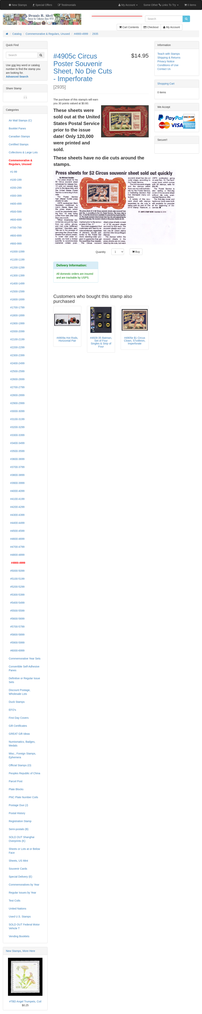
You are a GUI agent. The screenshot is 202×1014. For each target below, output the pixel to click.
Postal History (17, 813)
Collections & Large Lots (23, 152)
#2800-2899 (17, 395)
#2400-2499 (17, 363)
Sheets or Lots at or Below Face (24, 850)
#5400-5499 (17, 602)
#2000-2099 (17, 331)
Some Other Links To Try (161, 4)
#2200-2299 (17, 347)
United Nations (17, 908)
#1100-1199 (17, 259)
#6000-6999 (17, 650)
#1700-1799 (17, 307)
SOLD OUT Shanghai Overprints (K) (21, 839)
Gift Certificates (18, 725)
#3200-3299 (17, 427)
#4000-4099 (17, 490)
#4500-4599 (17, 530)
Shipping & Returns (168, 57)
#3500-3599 (17, 451)
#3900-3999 (17, 482)
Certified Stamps (18, 144)
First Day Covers (19, 717)
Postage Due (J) (18, 805)
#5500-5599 (17, 610)
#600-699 (15, 219)
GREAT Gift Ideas (19, 733)
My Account (171, 27)
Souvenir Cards (18, 868)
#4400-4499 (17, 522)
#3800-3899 (17, 475)
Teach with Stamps (168, 53)
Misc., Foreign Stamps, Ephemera (22, 755)
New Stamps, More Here (20, 950)
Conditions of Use (168, 65)
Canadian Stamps (19, 136)
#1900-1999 (17, 323)
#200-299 (15, 187)
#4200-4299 (17, 506)
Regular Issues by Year (22, 892)
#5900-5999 (17, 642)
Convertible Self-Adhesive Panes (24, 668)
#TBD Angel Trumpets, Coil (25, 1001)
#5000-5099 (17, 570)
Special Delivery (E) (20, 876)
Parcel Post (15, 781)
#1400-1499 (17, 283)
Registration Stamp (20, 821)
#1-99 (13, 171)
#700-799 (15, 227)
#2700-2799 (17, 387)
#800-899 (15, 235)
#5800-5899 (17, 634)
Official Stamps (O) (20, 765)
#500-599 (15, 211)
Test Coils (14, 900)
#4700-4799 (17, 546)
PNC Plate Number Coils (23, 797)
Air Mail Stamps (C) (20, 120)
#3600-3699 (17, 459)
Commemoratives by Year (24, 884)
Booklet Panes (17, 128)
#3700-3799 (17, 467)
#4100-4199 (17, 498)
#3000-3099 (17, 411)
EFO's (12, 709)
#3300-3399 (17, 435)
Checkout (151, 27)
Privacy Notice (165, 61)
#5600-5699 (17, 618)
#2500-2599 (17, 371)
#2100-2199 (17, 339)
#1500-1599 (17, 291)
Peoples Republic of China (24, 773)
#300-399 (15, 195)
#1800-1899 (17, 315)
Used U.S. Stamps (20, 916)
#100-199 (15, 179)
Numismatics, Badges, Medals (22, 743)
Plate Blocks (16, 789)
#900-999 (15, 243)
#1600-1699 (17, 299)
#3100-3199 (17, 419)
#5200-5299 (17, 586)
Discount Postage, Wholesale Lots (19, 692)
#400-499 (15, 203)
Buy (136, 251)
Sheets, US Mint (18, 860)
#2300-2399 (17, 355)
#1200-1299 (17, 267)
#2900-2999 (17, 403)
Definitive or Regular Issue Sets (24, 680)
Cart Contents (129, 27)
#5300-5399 (17, 594)
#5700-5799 (17, 626)
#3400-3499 (17, 443)
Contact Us (164, 68)
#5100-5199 (17, 578)
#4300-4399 (17, 514)
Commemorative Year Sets (25, 658)
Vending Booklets (19, 936)
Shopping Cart (166, 83)
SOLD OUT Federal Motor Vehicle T (24, 926)
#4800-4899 (17, 554)
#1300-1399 (17, 275)
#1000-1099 (17, 251)
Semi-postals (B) (18, 829)
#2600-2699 (17, 379)
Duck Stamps (17, 701)
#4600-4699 (17, 538)
